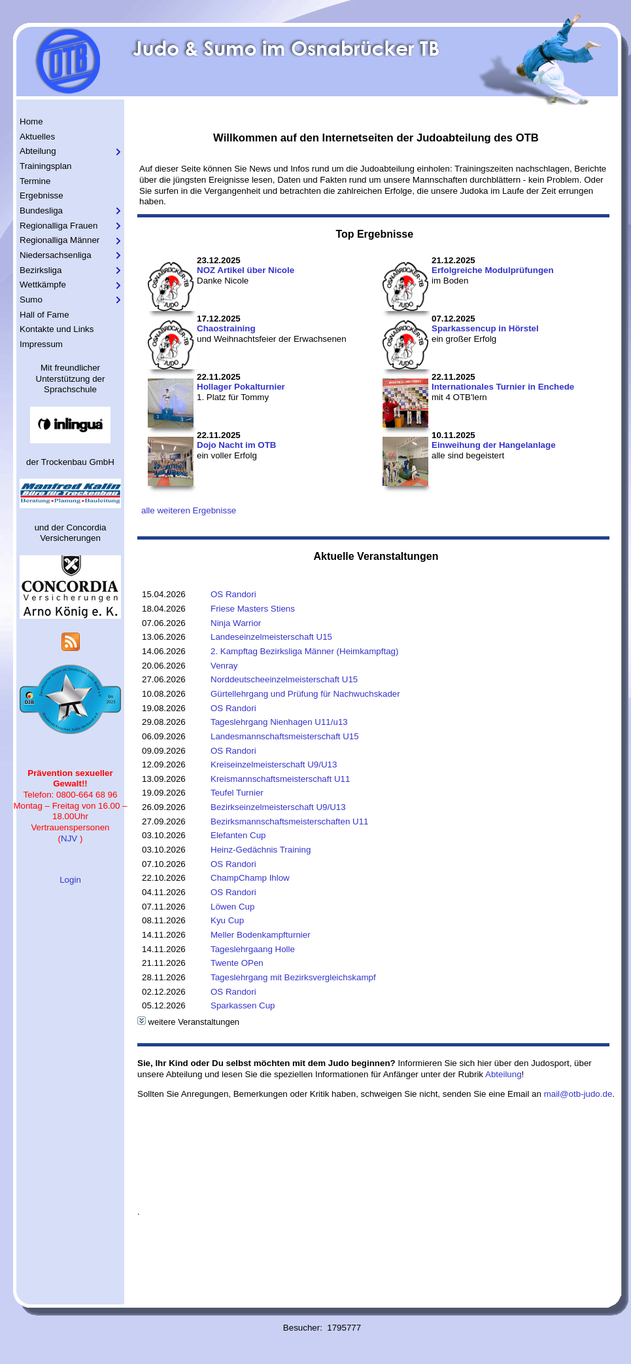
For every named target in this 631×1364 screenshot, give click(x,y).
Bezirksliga (40, 270)
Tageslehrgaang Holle (253, 949)
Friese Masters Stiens (253, 609)
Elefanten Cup (238, 835)
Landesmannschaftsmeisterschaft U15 (285, 736)
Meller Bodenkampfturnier (261, 935)
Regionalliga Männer (59, 240)
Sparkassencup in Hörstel (485, 328)
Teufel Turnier (237, 793)
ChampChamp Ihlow (250, 878)
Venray (224, 666)
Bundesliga (41, 210)
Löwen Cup (232, 907)
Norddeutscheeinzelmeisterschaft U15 (284, 679)
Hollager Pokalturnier (241, 387)
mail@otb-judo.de (578, 1094)
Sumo (31, 299)
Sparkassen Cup (243, 1005)
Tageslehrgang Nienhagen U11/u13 (279, 722)
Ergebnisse (41, 195)
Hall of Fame (44, 315)
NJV (69, 838)
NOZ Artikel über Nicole (245, 270)
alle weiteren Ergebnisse (188, 510)
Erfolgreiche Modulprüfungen (493, 270)
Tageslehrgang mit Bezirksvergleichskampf (293, 977)
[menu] (70, 233)
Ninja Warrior (236, 623)
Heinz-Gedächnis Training (261, 850)
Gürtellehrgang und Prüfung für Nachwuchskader (305, 694)
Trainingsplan (46, 166)
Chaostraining (226, 328)
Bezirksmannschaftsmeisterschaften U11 (290, 821)
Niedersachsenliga (56, 255)
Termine (35, 181)
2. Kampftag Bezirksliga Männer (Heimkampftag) (304, 651)
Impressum (41, 344)
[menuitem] (70, 122)
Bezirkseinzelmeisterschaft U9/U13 (278, 807)
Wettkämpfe (43, 284)
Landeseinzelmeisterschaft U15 (271, 637)
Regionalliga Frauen (58, 225)
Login (70, 880)
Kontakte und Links (57, 329)
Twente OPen (237, 963)
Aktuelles (37, 136)
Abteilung (38, 151)
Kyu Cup (227, 920)
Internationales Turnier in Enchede (503, 387)
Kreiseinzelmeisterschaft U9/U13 (274, 764)
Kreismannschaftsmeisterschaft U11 (280, 779)
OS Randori (233, 594)
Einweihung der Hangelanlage (494, 445)
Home (31, 121)
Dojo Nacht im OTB (236, 445)
